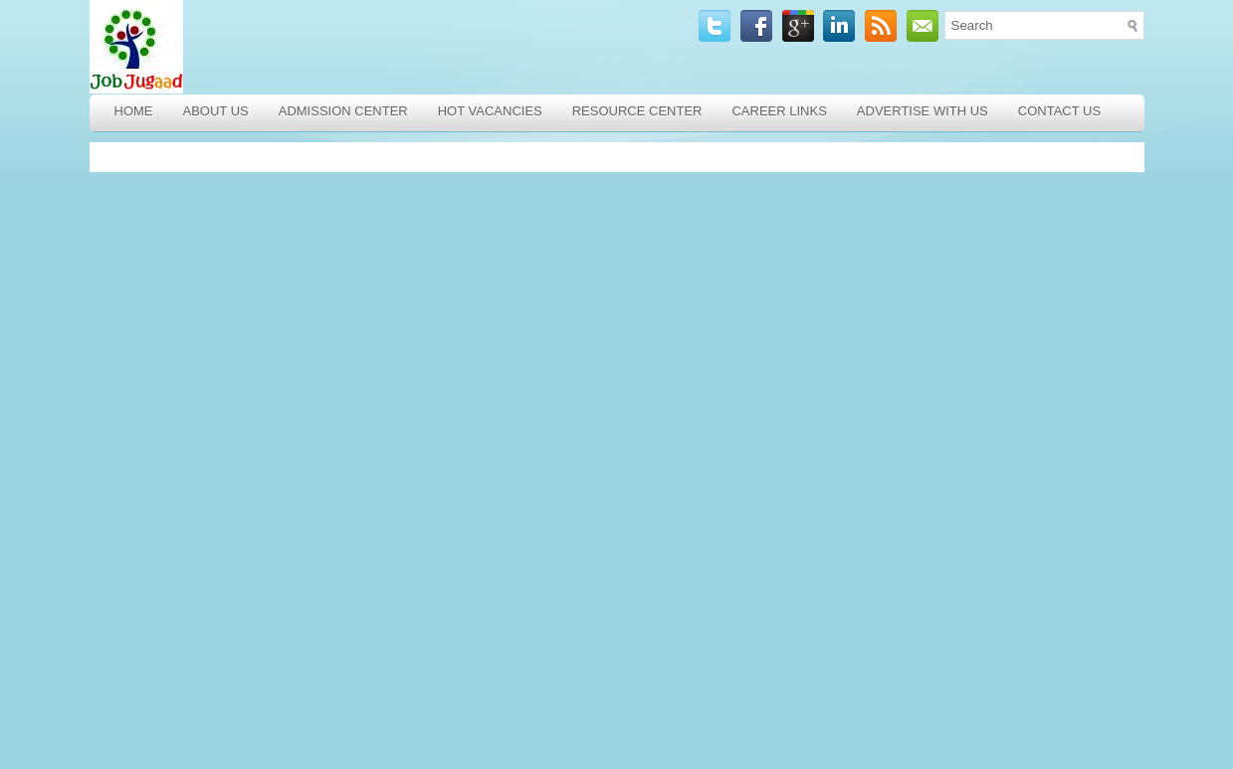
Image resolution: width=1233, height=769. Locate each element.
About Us (216, 110)
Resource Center (637, 110)
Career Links (778, 110)
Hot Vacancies (490, 110)
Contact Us (1059, 110)
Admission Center (343, 110)
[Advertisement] (233, 455)
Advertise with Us (922, 110)
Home (133, 110)
